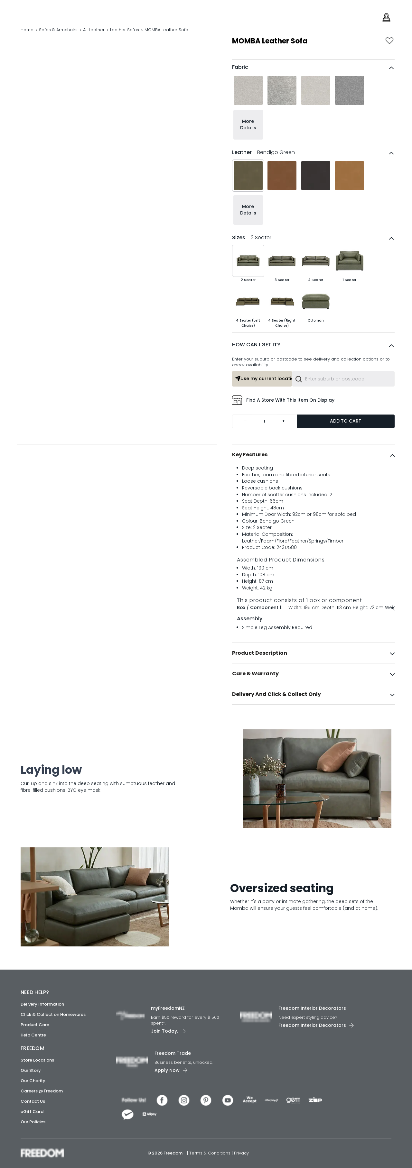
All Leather (94, 37)
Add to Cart (345, 434)
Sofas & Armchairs (58, 37)
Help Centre (33, 1035)
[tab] (313, 468)
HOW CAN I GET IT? (256, 358)
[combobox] (343, 392)
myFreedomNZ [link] (168, 1008)
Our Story (31, 1070)
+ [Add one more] (284, 434)
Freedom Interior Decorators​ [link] (312, 1008)
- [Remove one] (245, 434)
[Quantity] (264, 435)
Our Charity (33, 1081)
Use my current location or (263, 392)
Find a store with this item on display (283, 413)
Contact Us (33, 1101)
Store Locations (37, 1060)
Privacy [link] (241, 1153)
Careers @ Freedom (42, 1091)
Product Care (35, 1025)
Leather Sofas (124, 37)
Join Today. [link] (164, 1031)
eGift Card (32, 1112)
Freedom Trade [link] (172, 1053)
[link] (49, 19)
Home (27, 37)
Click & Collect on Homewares (53, 1014)
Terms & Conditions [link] (210, 1153)
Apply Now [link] (167, 1070)
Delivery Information (42, 1004)
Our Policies (33, 1122)
